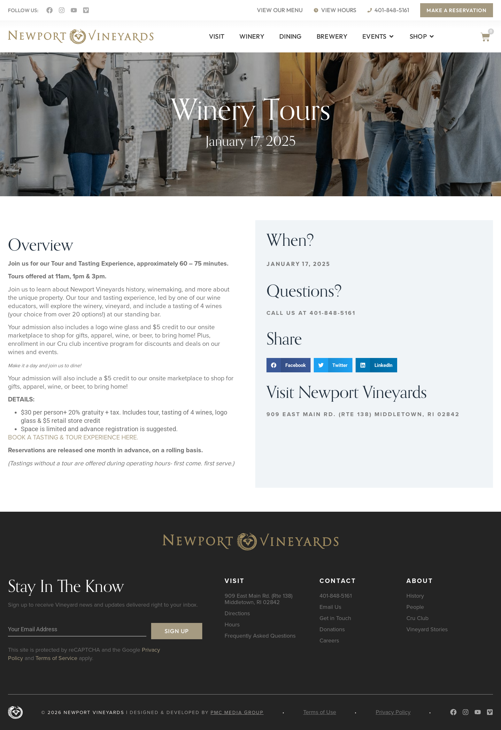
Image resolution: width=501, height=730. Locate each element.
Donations (332, 629)
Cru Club (417, 618)
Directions (237, 613)
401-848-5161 (336, 596)
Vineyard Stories (427, 629)
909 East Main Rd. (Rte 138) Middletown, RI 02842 (363, 414)
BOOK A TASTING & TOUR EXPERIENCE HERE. (73, 437)
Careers (329, 640)
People (415, 607)
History (415, 596)
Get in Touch (335, 618)
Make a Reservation (457, 10)
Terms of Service (56, 658)
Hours (232, 624)
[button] (288, 365)
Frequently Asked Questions (260, 636)
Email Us (330, 607)
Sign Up (177, 631)
